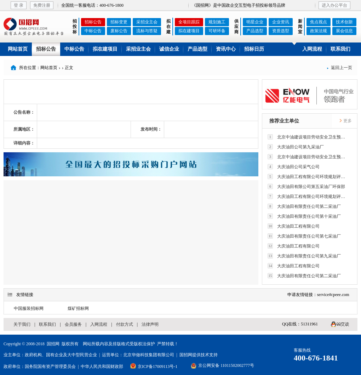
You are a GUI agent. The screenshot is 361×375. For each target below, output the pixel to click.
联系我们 (340, 49)
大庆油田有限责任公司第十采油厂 (304, 216)
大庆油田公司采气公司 (294, 166)
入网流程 (312, 49)
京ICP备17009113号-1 (157, 366)
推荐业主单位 (284, 121)
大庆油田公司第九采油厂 (296, 146)
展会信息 (344, 30)
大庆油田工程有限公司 (294, 226)
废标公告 (118, 30)
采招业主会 (146, 21)
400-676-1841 (316, 357)
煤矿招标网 (78, 308)
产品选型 (254, 30)
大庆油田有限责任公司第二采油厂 (304, 206)
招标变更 (118, 21)
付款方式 (124, 324)
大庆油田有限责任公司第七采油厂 (304, 236)
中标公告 (93, 30)
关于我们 (21, 324)
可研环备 (216, 30)
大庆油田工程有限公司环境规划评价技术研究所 (308, 176)
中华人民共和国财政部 (102, 366)
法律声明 (150, 324)
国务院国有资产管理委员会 (50, 366)
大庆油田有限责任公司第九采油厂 (304, 255)
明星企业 (254, 21)
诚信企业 (169, 49)
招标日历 (254, 49)
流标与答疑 (146, 30)
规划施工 (216, 21)
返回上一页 (339, 67)
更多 (345, 120)
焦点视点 (318, 21)
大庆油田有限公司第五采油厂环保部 (306, 186)
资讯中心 (226, 49)
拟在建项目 (189, 30)
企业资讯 (280, 21)
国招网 (53, 343)
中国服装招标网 (29, 308)
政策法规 (318, 30)
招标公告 (93, 21)
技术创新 (344, 21)
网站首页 (18, 49)
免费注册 (41, 5)
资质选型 (280, 30)
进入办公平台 (334, 5)
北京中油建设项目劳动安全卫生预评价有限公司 (308, 137)
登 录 (18, 5)
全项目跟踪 (189, 21)
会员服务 (73, 324)
